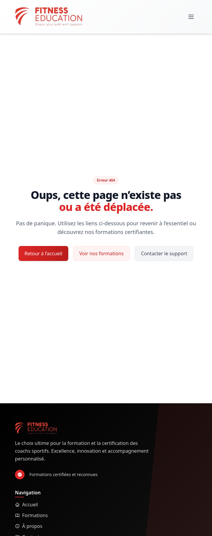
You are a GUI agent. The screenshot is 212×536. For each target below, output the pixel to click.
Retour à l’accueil (43, 253)
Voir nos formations (101, 253)
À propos (28, 526)
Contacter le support (164, 253)
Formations (31, 515)
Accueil (26, 504)
